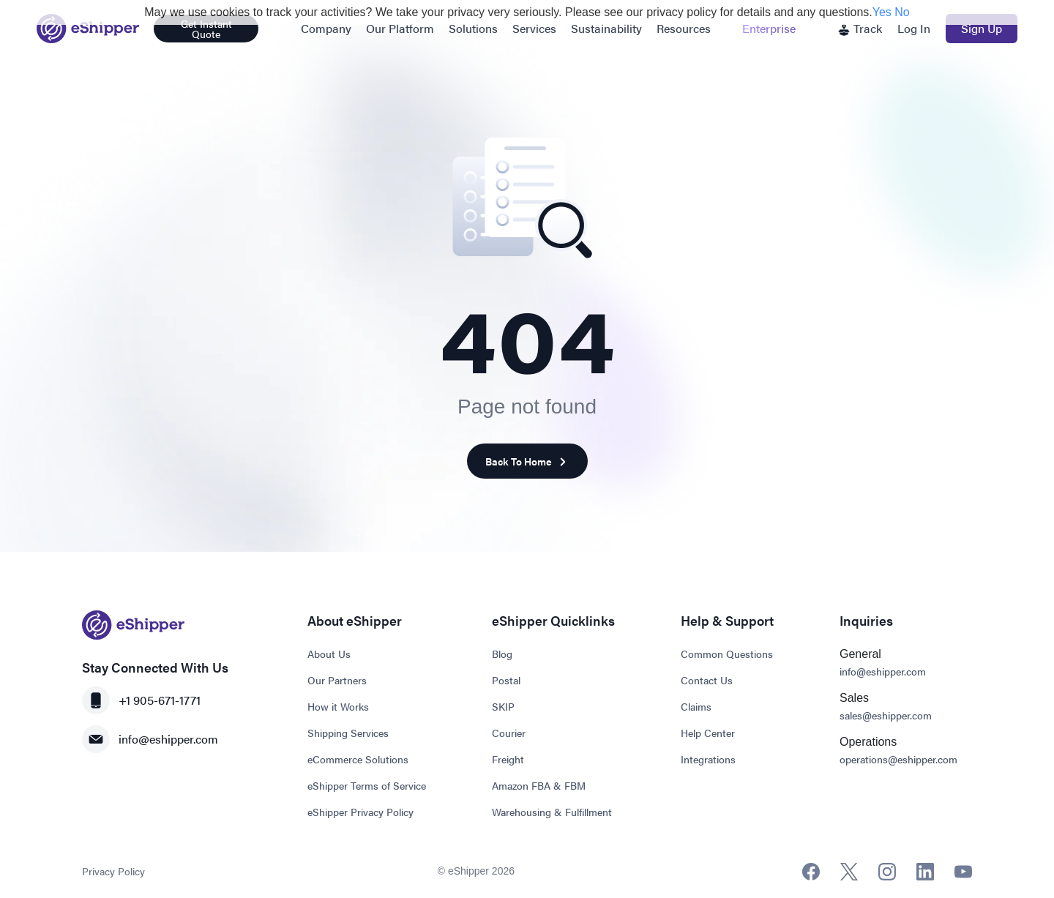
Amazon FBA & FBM (539, 785)
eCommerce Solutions (357, 759)
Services (534, 28)
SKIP (503, 706)
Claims (696, 706)
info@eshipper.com (150, 739)
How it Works (338, 706)
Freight (508, 759)
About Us (329, 653)
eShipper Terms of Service (366, 785)
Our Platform (400, 28)
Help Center (708, 732)
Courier (509, 732)
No (901, 12)
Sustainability (606, 28)
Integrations (708, 759)
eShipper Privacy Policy (360, 811)
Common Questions (727, 653)
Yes (882, 12)
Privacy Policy (113, 871)
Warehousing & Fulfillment (552, 811)
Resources (684, 28)
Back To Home (527, 461)
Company (326, 28)
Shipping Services (348, 732)
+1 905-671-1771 (141, 700)
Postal (506, 680)
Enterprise (769, 28)
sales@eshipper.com (886, 715)
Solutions (473, 28)
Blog (502, 653)
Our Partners (337, 680)
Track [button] (859, 28)
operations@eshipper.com (898, 759)
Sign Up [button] (981, 28)
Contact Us (707, 680)
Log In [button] (913, 28)
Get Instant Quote (206, 28)
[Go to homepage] (88, 28)
